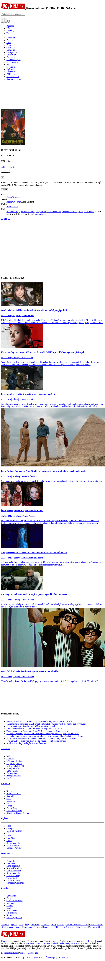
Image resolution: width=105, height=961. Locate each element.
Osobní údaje (33, 953)
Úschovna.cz (7, 927)
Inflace (9, 756)
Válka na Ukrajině (14, 761)
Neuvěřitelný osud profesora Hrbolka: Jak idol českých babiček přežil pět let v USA (42, 733)
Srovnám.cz (82, 927)
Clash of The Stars (14, 831)
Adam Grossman (13, 197)
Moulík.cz (27, 927)
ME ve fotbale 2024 (15, 766)
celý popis (5, 218)
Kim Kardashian (13, 871)
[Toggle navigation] (5, 20)
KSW (8, 836)
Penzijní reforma (13, 776)
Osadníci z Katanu (14, 900)
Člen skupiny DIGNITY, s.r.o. (59, 957)
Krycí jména (11, 910)
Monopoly (11, 903)
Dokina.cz (47, 927)
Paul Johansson (54, 211)
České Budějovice (67, 943)
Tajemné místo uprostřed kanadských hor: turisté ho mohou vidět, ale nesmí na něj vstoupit (46, 724)
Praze (90, 941)
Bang (8, 898)
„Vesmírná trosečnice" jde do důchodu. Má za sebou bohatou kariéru (36, 741)
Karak (9, 915)
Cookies (22, 953)
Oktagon (10, 828)
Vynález (10, 778)
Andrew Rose (12, 207)
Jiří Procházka (12, 845)
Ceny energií (12, 771)
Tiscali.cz (5, 748)
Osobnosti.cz (7, 853)
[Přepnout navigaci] (8, 21)
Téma (8, 28)
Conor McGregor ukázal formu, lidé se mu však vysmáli (30, 726)
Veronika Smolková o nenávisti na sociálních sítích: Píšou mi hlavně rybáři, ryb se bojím (44, 736)
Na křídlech (11, 913)
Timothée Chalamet (15, 883)
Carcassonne (11, 896)
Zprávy (14, 924)
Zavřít (4, 190)
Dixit (8, 908)
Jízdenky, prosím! (14, 917)
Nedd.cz (18, 927)
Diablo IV (10, 801)
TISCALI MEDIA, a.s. (34, 957)
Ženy (27, 924)
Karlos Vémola (13, 843)
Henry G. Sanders (86, 211)
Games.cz (5, 783)
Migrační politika (14, 763)
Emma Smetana (13, 880)
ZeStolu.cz (70, 924)
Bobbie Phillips (13, 211)
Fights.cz (5, 818)
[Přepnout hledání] (2, 20)
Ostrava (30, 943)
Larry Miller (41, 211)
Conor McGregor (14, 848)
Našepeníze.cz (69, 927)
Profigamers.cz (57, 924)
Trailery (9, 33)
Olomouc (39, 943)
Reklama (5, 953)
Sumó (9, 840)
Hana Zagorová (13, 866)
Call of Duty (11, 808)
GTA (8, 798)
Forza (8, 803)
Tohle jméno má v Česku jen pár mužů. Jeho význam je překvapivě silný (37, 731)
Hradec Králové (51, 943)
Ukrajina (10, 759)
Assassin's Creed (13, 793)
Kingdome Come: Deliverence (19, 813)
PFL (8, 833)
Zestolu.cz (5, 888)
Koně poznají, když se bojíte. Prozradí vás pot (26, 743)
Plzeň (78, 943)
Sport (21, 924)
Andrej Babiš (12, 861)
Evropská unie (12, 773)
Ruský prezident (13, 768)
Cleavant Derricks (69, 211)
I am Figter (11, 838)
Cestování (35, 924)
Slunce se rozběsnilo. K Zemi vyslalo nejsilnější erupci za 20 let (34, 729)
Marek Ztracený (13, 875)
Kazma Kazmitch (14, 868)
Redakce (14, 953)
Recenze (10, 26)
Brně (97, 941)
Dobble (9, 905)
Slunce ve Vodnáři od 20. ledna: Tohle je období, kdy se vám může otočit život (40, 721)
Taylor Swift (11, 878)
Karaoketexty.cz (96, 924)
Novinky (10, 31)
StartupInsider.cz (96, 927)
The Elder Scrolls (14, 810)
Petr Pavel (10, 863)
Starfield (10, 796)
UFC (8, 826)
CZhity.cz (57, 927)
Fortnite (9, 806)
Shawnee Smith (28, 211)
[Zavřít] (2, 177)
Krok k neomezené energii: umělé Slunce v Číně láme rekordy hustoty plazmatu (41, 738)
